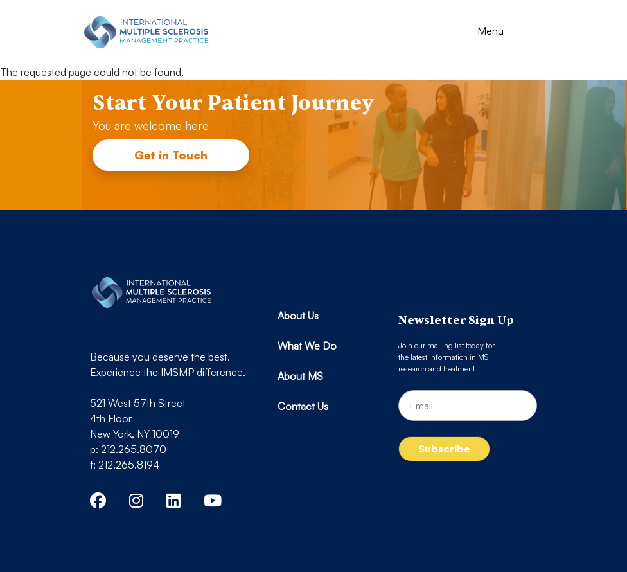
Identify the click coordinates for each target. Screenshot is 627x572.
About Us (298, 315)
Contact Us (303, 406)
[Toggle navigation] (502, 32)
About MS (300, 376)
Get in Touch (171, 155)
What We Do (307, 345)
